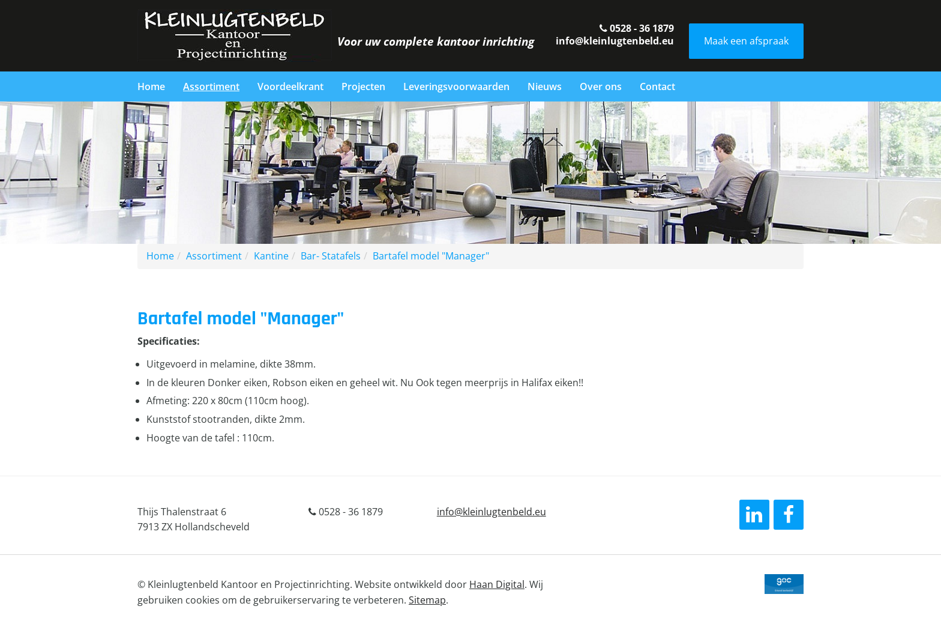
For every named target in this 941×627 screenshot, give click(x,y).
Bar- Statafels (331, 255)
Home (151, 86)
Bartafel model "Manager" (431, 255)
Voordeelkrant (290, 86)
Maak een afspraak (746, 40)
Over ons (601, 86)
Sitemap (427, 600)
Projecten (363, 86)
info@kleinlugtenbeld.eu (615, 40)
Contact (657, 86)
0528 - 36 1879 (637, 28)
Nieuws (545, 86)
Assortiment (211, 86)
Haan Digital (497, 584)
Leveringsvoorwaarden (456, 86)
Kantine (271, 255)
